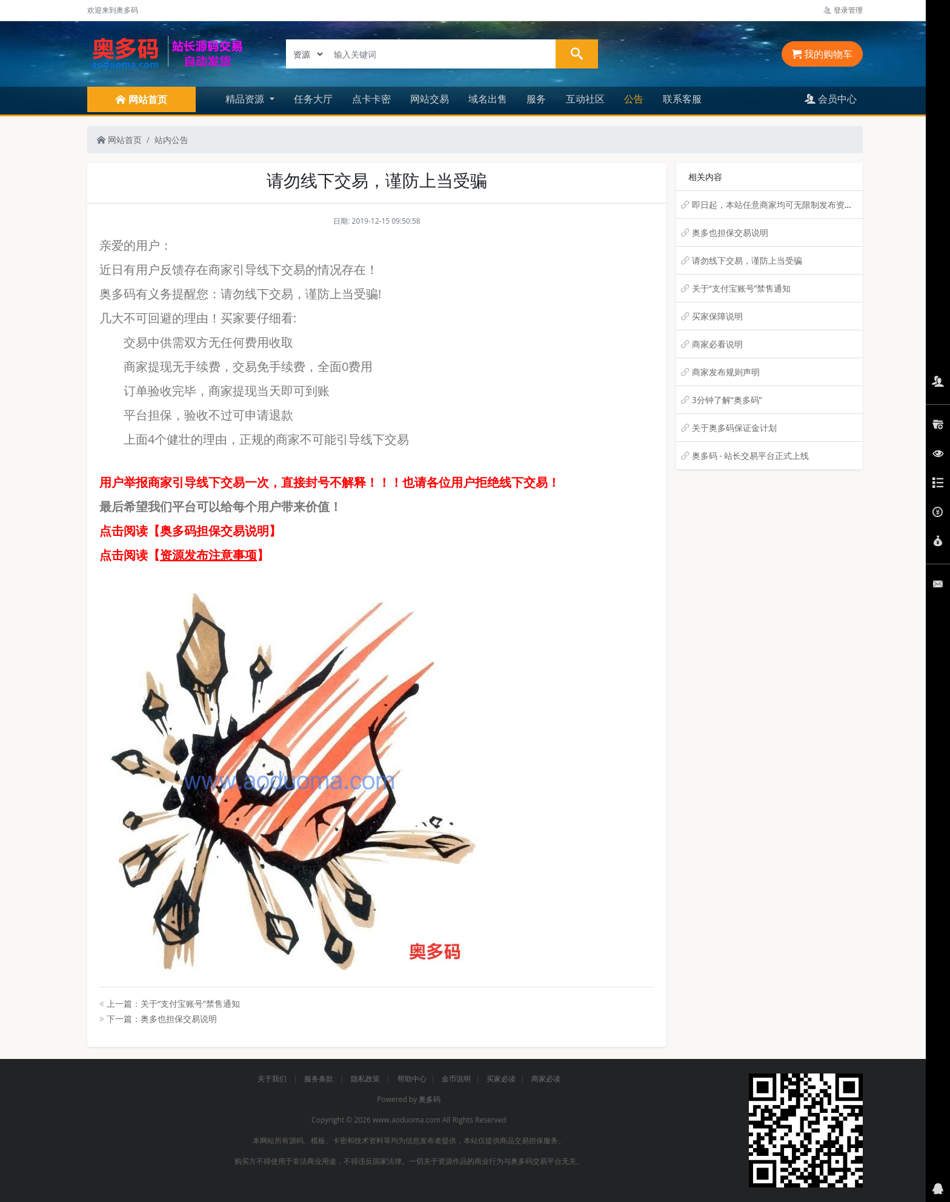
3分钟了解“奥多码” (727, 400)
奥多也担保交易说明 (730, 232)
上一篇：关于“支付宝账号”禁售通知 (169, 1003)
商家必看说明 (717, 344)
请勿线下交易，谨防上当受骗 (747, 260)
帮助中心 (412, 1078)
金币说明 (456, 1078)
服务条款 (319, 1078)
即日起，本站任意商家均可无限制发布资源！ (777, 204)
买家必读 (501, 1078)
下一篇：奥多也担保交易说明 (158, 1018)
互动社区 (585, 98)
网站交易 (429, 98)
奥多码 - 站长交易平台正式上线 (750, 455)
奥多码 (429, 1099)
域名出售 (487, 98)
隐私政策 (366, 1078)
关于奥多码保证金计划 (734, 427)
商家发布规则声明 (726, 372)
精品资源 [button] (246, 98)
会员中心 (831, 98)
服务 (536, 98)
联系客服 (682, 98)
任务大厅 (313, 98)
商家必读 (545, 1078)
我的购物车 (822, 54)
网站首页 (119, 139)
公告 (633, 98)
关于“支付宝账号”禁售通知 (741, 288)
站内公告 (171, 139)
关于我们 (272, 1078)
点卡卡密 (371, 98)
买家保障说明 (717, 316)
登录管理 (843, 10)
